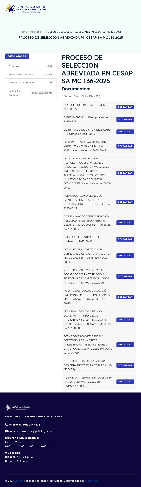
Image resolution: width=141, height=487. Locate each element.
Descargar (17, 56)
